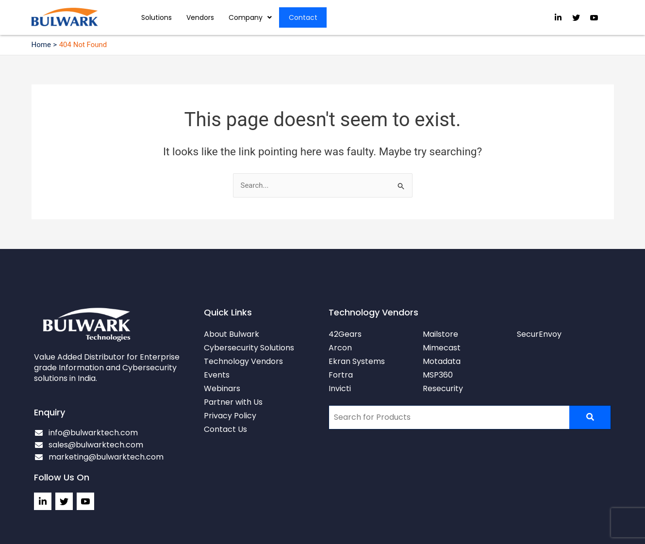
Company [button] (250, 17)
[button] (250, 17)
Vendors (200, 17)
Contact (303, 17)
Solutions (156, 17)
